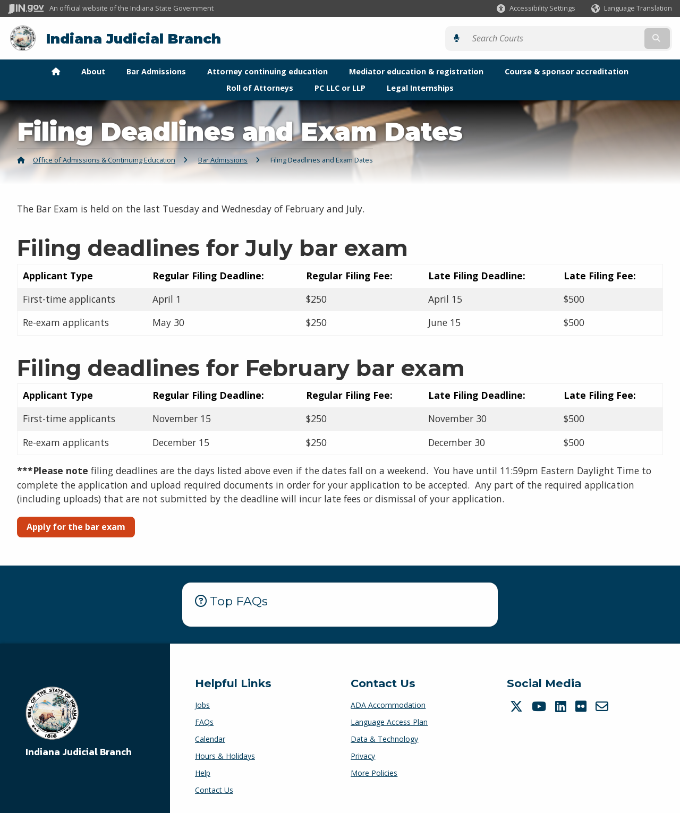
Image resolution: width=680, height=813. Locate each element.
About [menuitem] (93, 71)
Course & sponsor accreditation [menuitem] (566, 71)
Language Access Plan (389, 721)
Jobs (202, 704)
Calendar (210, 738)
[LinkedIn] (562, 705)
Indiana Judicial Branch (133, 38)
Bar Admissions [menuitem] (156, 71)
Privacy (363, 755)
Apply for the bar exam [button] (76, 526)
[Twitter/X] (517, 705)
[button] (536, 8)
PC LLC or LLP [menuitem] (340, 87)
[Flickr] (582, 705)
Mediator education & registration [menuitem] (416, 71)
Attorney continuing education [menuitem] (267, 71)
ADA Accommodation (388, 704)
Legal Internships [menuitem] (420, 87)
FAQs (204, 721)
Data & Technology (384, 738)
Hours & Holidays (225, 755)
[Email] (603, 705)
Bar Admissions (223, 159)
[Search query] (591, 38)
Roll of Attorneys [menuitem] (259, 87)
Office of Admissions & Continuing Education (104, 159)
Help (202, 772)
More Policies (374, 772)
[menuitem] (55, 71)
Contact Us (214, 789)
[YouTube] (540, 705)
